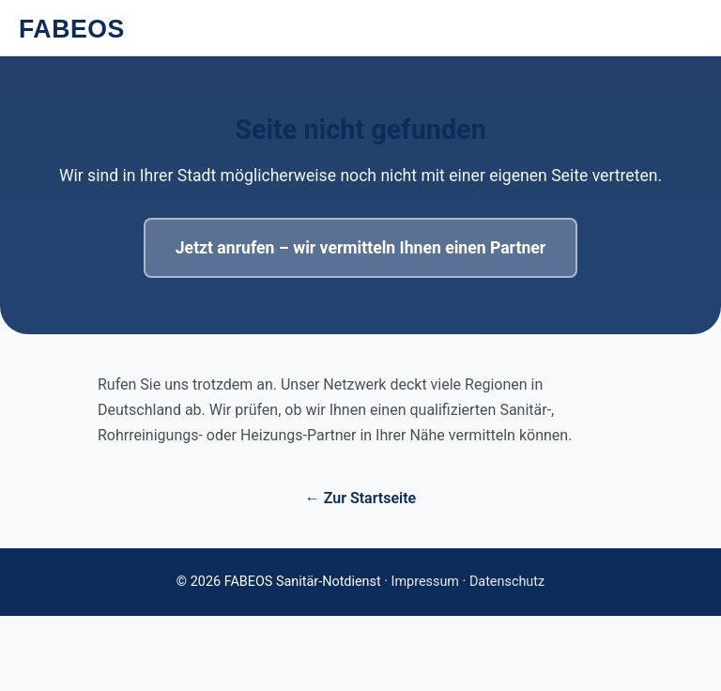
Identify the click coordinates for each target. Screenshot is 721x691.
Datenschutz (507, 582)
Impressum (425, 582)
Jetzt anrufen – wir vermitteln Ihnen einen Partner (360, 247)
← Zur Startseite (360, 498)
